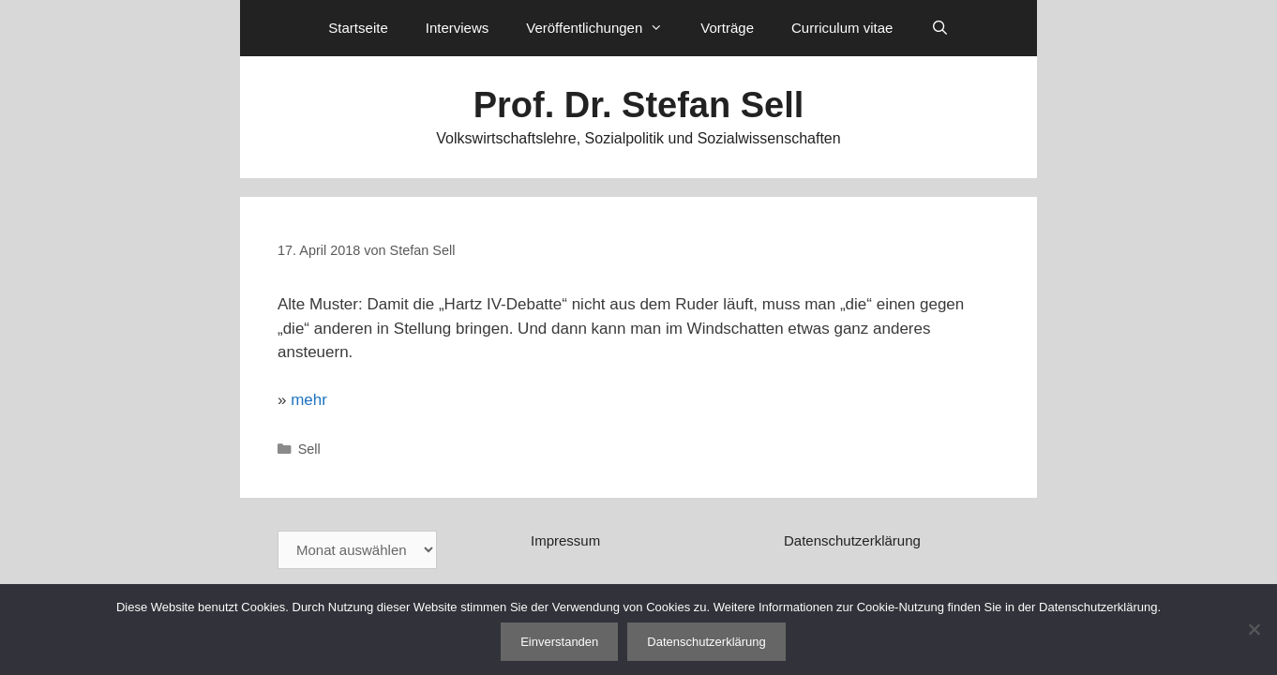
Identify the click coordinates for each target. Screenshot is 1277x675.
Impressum (565, 540)
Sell (309, 449)
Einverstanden (559, 642)
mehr (309, 400)
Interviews (457, 28)
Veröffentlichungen (604, 28)
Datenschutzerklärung (852, 540)
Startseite (357, 28)
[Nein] (1253, 629)
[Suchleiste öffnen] (939, 28)
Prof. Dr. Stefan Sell (638, 105)
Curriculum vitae (842, 28)
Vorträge (727, 28)
